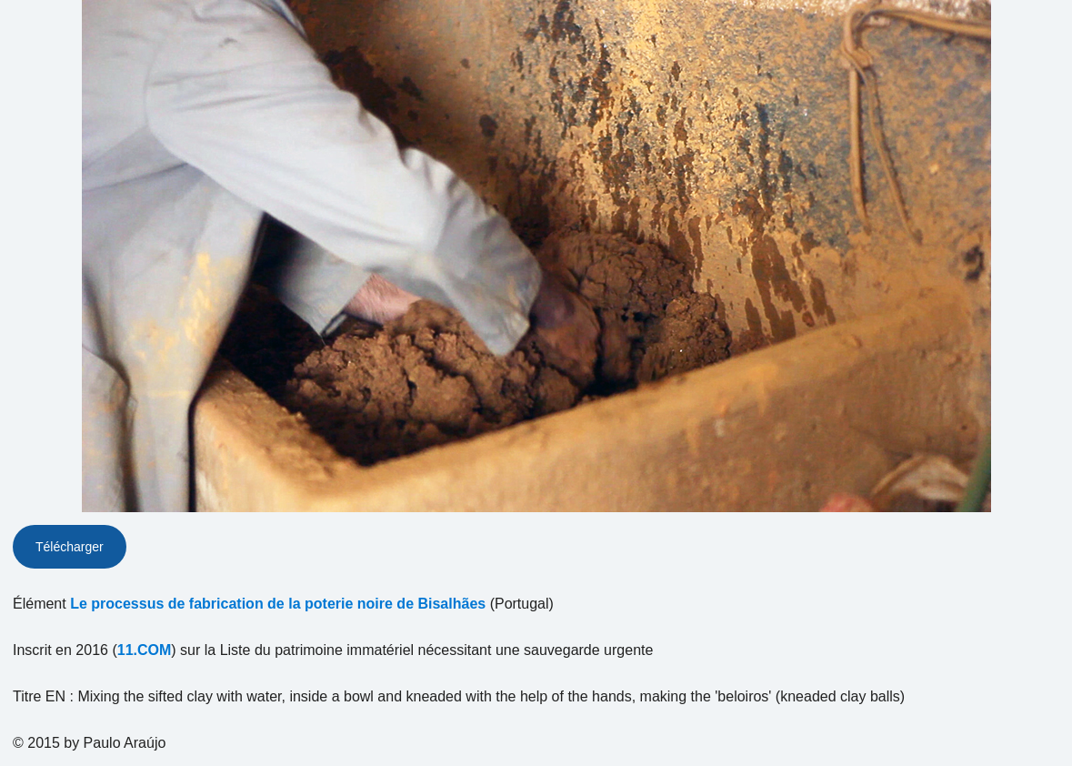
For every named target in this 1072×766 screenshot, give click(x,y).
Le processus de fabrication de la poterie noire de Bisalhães (278, 603)
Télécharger (69, 546)
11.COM (144, 650)
